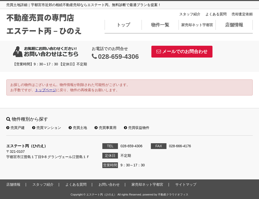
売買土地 (78, 128)
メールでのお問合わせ (181, 51)
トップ (123, 24)
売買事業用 (105, 128)
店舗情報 (234, 24)
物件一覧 (160, 24)
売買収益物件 (136, 128)
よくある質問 (216, 14)
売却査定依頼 (242, 14)
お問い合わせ (109, 184)
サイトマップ (185, 184)
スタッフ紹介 (189, 14)
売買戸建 (15, 128)
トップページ (45, 90)
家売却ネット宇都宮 (197, 25)
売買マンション (46, 128)
